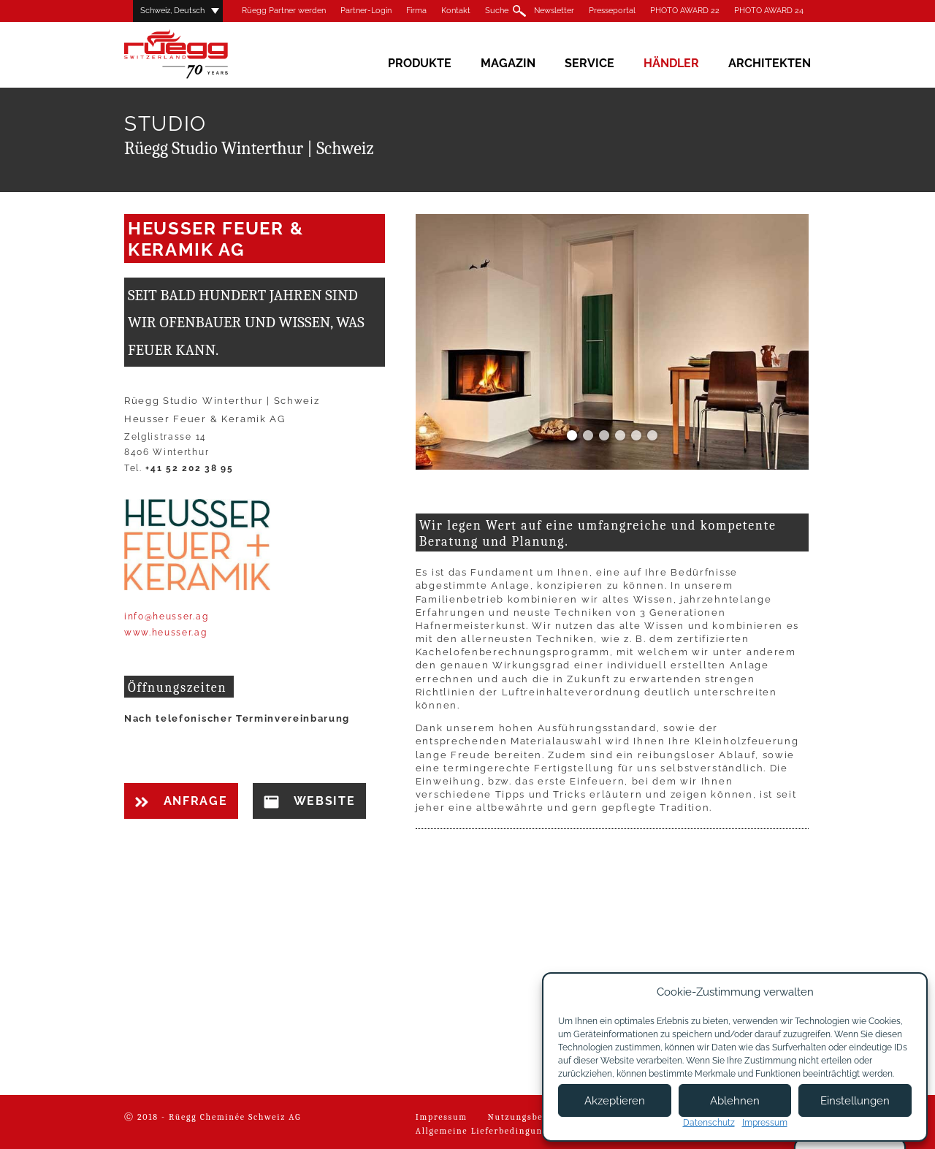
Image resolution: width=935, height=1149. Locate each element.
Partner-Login (366, 10)
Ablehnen (735, 1100)
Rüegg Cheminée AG (197, 54)
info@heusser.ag (166, 616)
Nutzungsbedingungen (540, 1117)
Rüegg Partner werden (284, 10)
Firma (416, 10)
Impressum (442, 1117)
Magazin (508, 63)
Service (589, 63)
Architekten (769, 63)
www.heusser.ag (165, 632)
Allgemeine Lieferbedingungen (488, 1131)
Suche (496, 10)
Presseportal (612, 10)
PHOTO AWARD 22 (685, 10)
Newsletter (554, 10)
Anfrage (181, 801)
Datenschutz (709, 1123)
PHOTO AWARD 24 (769, 10)
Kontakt (455, 10)
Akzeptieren (614, 1100)
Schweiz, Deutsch (172, 10)
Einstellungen (855, 1100)
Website (309, 801)
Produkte (419, 63)
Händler (671, 63)
